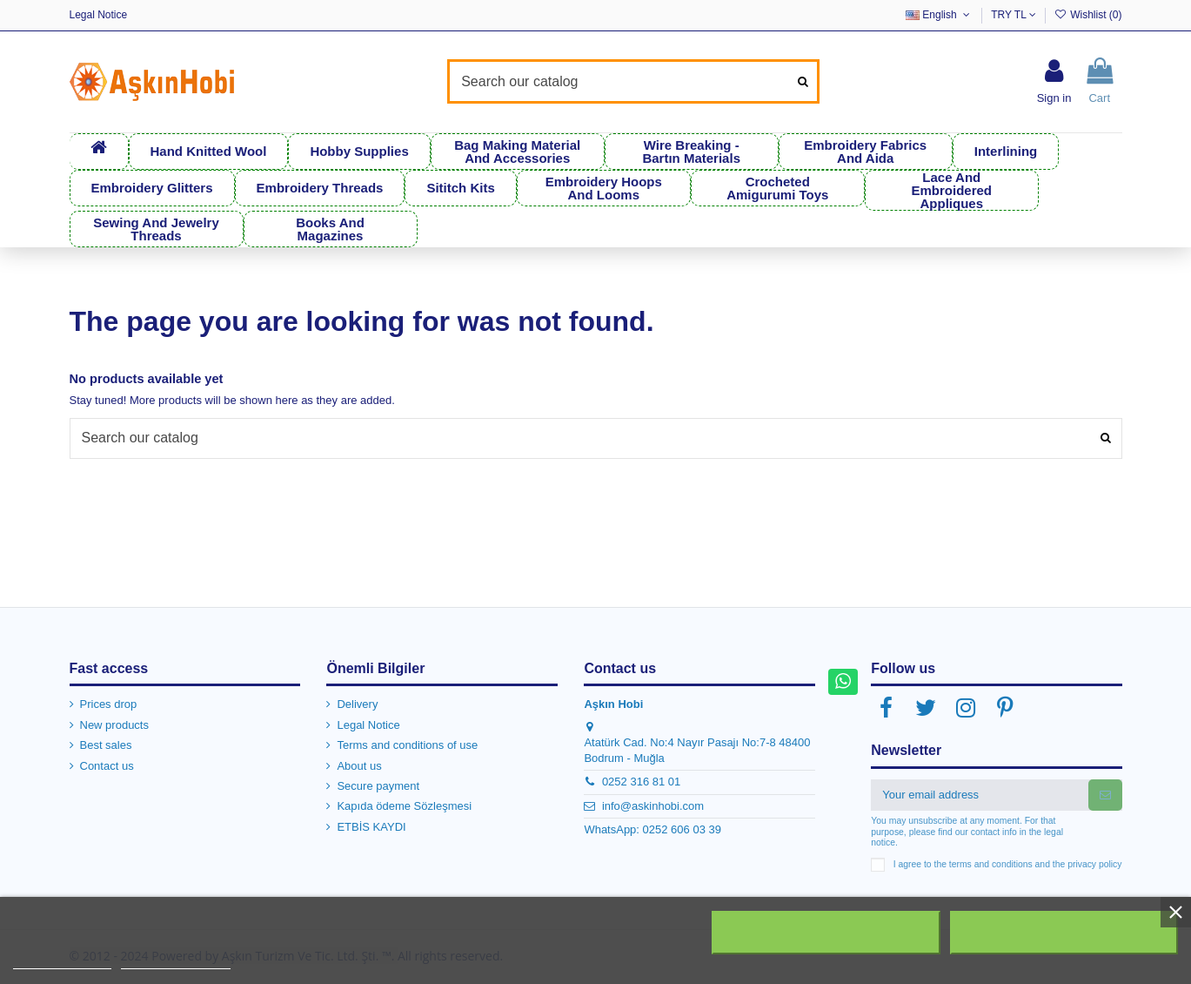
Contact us (107, 765)
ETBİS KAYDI (371, 826)
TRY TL (1013, 15)
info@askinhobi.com (653, 805)
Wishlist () (1087, 15)
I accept (1064, 932)
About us (359, 765)
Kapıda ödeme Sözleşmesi (404, 805)
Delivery (357, 704)
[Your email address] (979, 794)
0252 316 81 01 (641, 781)
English (939, 15)
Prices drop (108, 704)
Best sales (106, 744)
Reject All (826, 932)
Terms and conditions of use (407, 744)
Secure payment (378, 785)
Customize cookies (176, 961)
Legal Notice (99, 15)
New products (114, 724)
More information (62, 961)
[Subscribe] (1105, 794)
